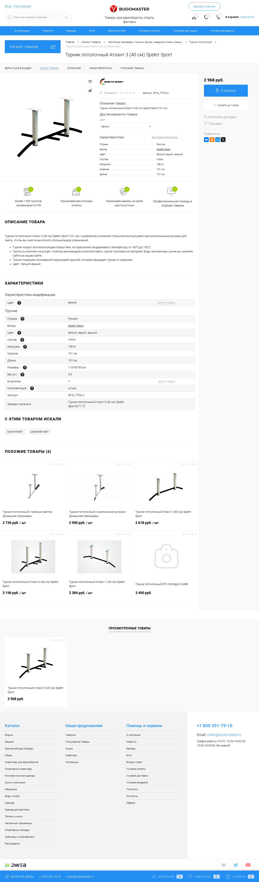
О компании (22, 30)
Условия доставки (185, 30)
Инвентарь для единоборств (21, 762)
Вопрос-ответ (117, 30)
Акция (69, 748)
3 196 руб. (33, 595)
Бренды (71, 30)
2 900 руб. (99, 525)
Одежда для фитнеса (17, 809)
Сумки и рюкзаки (15, 782)
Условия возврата (222, 30)
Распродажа (12, 843)
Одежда (9, 802)
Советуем (71, 755)
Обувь (8, 755)
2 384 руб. (99, 595)
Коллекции (72, 762)
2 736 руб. (33, 525)
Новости (48, 30)
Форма (9, 734)
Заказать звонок (204, 6)
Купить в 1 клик (226, 105)
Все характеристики (165, 137)
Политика (132, 789)
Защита (9, 741)
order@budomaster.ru (224, 735)
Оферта (130, 802)
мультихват (15, 431)
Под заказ (213, 123)
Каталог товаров (33, 46)
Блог (92, 30)
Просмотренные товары (130, 628)
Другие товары (166, 302)
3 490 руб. (165, 595)
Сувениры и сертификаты (20, 836)
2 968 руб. (16, 699)
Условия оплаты (150, 30)
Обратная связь (19, 876)
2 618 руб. (165, 525)
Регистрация (22, 6)
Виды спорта (12, 796)
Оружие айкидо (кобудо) (19, 748)
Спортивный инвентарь (18, 768)
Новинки (71, 734)
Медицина (11, 789)
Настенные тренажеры (18, 823)
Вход (8, 6)
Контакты (132, 796)
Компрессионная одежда (20, 775)
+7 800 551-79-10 (50, 876)
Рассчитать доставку (220, 117)
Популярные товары (78, 741)
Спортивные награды (17, 829)
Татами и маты (14, 816)
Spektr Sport (163, 149)
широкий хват (40, 431)
